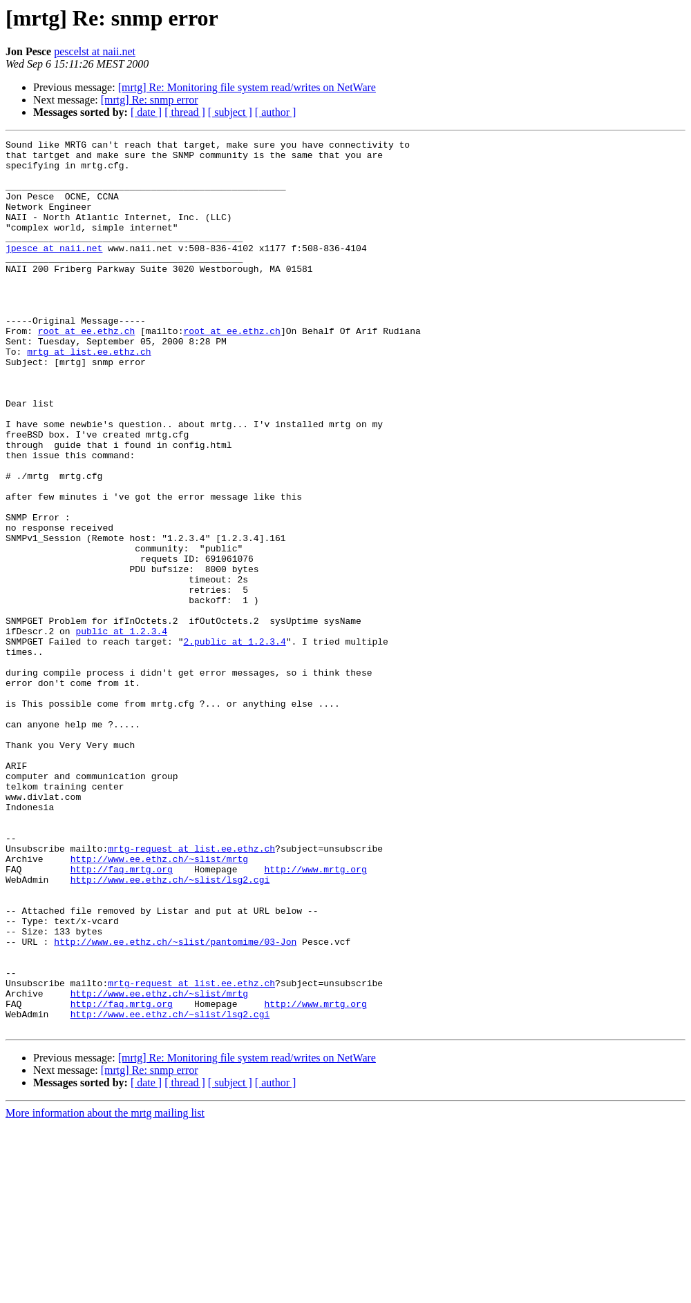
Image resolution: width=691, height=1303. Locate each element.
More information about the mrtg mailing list (105, 1291)
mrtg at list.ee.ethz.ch (89, 395)
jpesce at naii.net (54, 270)
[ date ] (146, 112)
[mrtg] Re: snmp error (149, 100)
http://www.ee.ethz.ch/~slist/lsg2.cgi (170, 1028)
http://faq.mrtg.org (121, 1016)
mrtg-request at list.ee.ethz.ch (191, 991)
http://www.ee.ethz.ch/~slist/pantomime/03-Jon (175, 1103)
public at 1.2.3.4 (121, 730)
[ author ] (275, 112)
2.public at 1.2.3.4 (234, 742)
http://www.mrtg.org (315, 1016)
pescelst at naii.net (94, 51)
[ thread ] (184, 112)
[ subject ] (230, 112)
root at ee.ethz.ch (86, 370)
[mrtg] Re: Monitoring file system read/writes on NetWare (247, 87)
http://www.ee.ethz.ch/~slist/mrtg (159, 1003)
